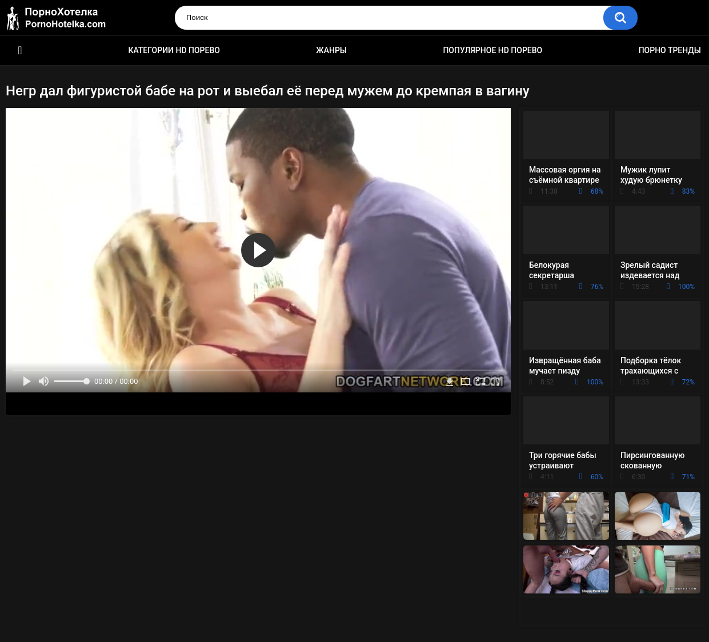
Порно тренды (670, 50)
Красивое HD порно (20, 50)
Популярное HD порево (492, 50)
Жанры (331, 50)
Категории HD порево (174, 50)
